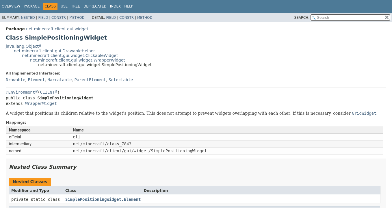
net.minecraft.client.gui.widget (57, 29)
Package (32, 6)
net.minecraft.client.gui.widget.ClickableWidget (70, 55)
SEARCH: (302, 18)
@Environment (20, 92)
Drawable (15, 79)
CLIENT (47, 92)
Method (77, 18)
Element (36, 79)
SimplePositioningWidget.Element (103, 199)
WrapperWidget (41, 103)
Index (115, 6)
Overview (11, 6)
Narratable (59, 79)
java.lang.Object (22, 46)
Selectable (121, 79)
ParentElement (90, 79)
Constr (58, 18)
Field (43, 18)
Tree (75, 6)
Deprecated (95, 6)
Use (64, 6)
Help (128, 6)
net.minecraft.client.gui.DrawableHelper (54, 51)
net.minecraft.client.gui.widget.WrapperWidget (77, 60)
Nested (28, 18)
